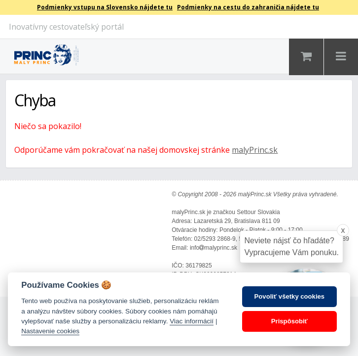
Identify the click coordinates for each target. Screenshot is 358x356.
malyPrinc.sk (255, 149)
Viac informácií (192, 321)
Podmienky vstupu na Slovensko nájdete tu (105, 7)
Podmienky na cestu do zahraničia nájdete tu (248, 7)
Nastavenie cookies (50, 331)
